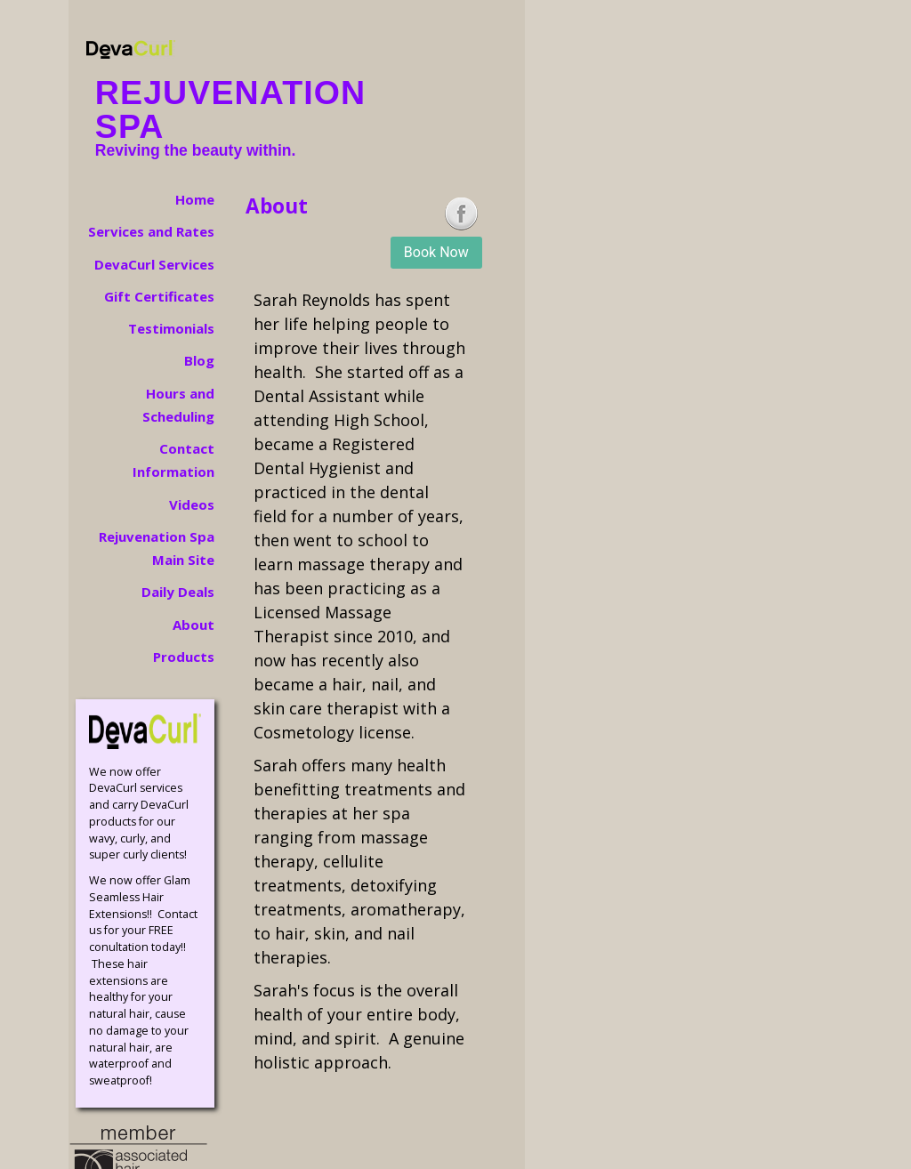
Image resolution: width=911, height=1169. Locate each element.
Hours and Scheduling (178, 404)
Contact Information (173, 459)
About (193, 624)
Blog (199, 360)
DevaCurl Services (154, 264)
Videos (191, 504)
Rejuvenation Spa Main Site (156, 548)
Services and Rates (151, 231)
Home (194, 199)
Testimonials (171, 328)
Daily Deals (177, 592)
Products (183, 656)
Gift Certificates (159, 296)
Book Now (436, 252)
